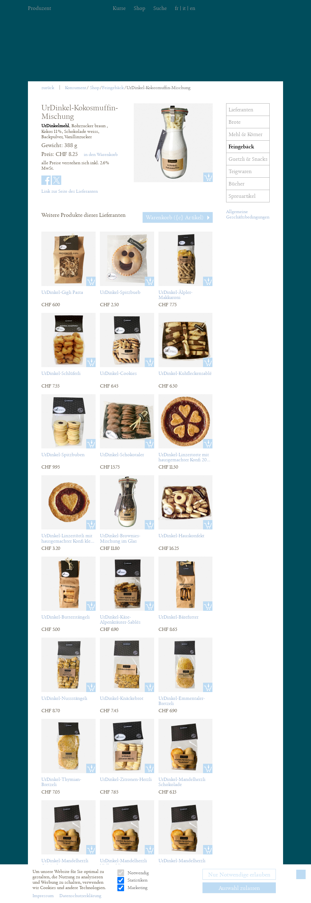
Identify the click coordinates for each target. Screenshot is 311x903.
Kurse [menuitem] (119, 8)
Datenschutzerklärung (80, 895)
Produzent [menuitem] (39, 8)
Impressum (43, 895)
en (192, 8)
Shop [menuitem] (139, 8)
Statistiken (136, 880)
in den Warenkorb (101, 154)
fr (176, 8)
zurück (47, 87)
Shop (94, 87)
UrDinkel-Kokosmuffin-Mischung (158, 87)
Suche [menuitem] (160, 8)
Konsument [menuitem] (75, 87)
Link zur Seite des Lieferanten (69, 191)
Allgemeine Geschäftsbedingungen (247, 214)
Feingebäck (113, 87)
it (184, 8)
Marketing (136, 887)
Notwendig (137, 872)
